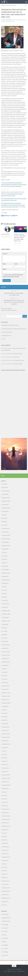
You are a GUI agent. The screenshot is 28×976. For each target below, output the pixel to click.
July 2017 (4, 751)
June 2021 (4, 590)
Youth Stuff (5, 955)
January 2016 (5, 812)
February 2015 (5, 846)
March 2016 (5, 805)
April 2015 (4, 840)
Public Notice (5, 938)
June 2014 (4, 867)
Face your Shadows (17, 353)
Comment (5, 253)
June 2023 (4, 518)
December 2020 (6, 610)
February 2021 (5, 603)
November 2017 (6, 737)
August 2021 (5, 583)
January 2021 (5, 607)
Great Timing (16, 357)
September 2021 (6, 580)
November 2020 (6, 614)
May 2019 (4, 675)
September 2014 (6, 857)
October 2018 (5, 699)
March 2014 (5, 877)
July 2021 (4, 586)
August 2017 (5, 747)
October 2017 (5, 740)
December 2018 (6, 692)
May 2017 (4, 757)
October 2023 (5, 504)
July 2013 (4, 905)
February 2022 (5, 569)
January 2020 (5, 648)
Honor (3, 339)
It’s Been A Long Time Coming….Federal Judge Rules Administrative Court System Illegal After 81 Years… (19, 238)
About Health (5, 914)
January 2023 (5, 532)
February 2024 (5, 491)
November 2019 (6, 655)
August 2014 (5, 860)
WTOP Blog (13, 5)
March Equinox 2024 (7, 332)
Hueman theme (21, 971)
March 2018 (5, 723)
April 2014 (4, 874)
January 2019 (5, 689)
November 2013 (6, 891)
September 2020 (6, 621)
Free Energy (5, 924)
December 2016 (6, 775)
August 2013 (5, 901)
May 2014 (4, 870)
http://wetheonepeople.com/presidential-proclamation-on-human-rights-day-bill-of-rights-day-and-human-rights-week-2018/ (13, 205)
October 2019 (5, 658)
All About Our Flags (17, 364)
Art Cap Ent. (18, 969)
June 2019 (4, 672)
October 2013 (5, 894)
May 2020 (4, 634)
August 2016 (5, 788)
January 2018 (5, 730)
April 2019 (4, 679)
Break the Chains (5, 5)
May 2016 (4, 799)
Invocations (5, 928)
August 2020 (5, 624)
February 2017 (5, 768)
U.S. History (5, 948)
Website (4, 269)
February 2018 (5, 727)
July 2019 (4, 669)
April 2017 (4, 761)
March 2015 (5, 843)
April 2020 (4, 638)
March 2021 (5, 600)
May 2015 (4, 836)
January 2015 (5, 850)
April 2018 (4, 720)
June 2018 (4, 713)
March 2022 (5, 566)
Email (16, 264)
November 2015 (6, 819)
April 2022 (4, 562)
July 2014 (4, 864)
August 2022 (5, 549)
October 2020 (5, 617)
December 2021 (6, 573)
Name (4, 264)
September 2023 (6, 508)
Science (4, 941)
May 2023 (4, 521)
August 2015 (5, 829)
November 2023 (6, 501)
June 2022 (4, 556)
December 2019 (6, 651)
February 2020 (5, 645)
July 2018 (4, 710)
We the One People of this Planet (9, 310)
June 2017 (4, 754)
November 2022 (6, 538)
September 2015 (6, 826)
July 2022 (4, 552)
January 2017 (5, 771)
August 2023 (5, 511)
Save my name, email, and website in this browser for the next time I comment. (13, 275)
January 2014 (5, 884)
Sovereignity (5, 945)
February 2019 (5, 686)
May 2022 (4, 559)
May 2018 (4, 716)
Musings (4, 935)
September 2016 (6, 785)
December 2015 (6, 816)
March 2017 (5, 764)
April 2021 (4, 597)
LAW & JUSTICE (4, 50)
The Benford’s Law (6, 335)
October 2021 (5, 576)
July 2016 (4, 792)
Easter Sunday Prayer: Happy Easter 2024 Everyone (14, 328)
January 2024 (5, 494)
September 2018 (6, 703)
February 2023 (5, 528)
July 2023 (4, 515)
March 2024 (5, 487)
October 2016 (5, 781)
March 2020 (5, 641)
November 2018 (6, 696)
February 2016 (5, 809)
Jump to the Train (5, 234)
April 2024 (4, 484)
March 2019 (5, 682)
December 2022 (6, 535)
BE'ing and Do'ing (6, 917)
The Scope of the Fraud (18, 360)
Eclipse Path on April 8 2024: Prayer (10, 325)
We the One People (6, 19)
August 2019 (5, 665)
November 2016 (6, 778)
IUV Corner (5, 931)
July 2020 (4, 627)
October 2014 (5, 853)
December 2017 (6, 734)
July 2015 (4, 833)
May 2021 (4, 593)
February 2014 (5, 881)
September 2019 (6, 662)
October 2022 (5, 542)
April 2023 (4, 525)
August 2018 (5, 706)
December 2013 (6, 888)
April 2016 (4, 802)
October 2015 (5, 823)
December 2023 (6, 497)
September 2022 (6, 545)
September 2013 (6, 898)
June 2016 (4, 795)
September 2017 (6, 744)
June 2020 (4, 631)
